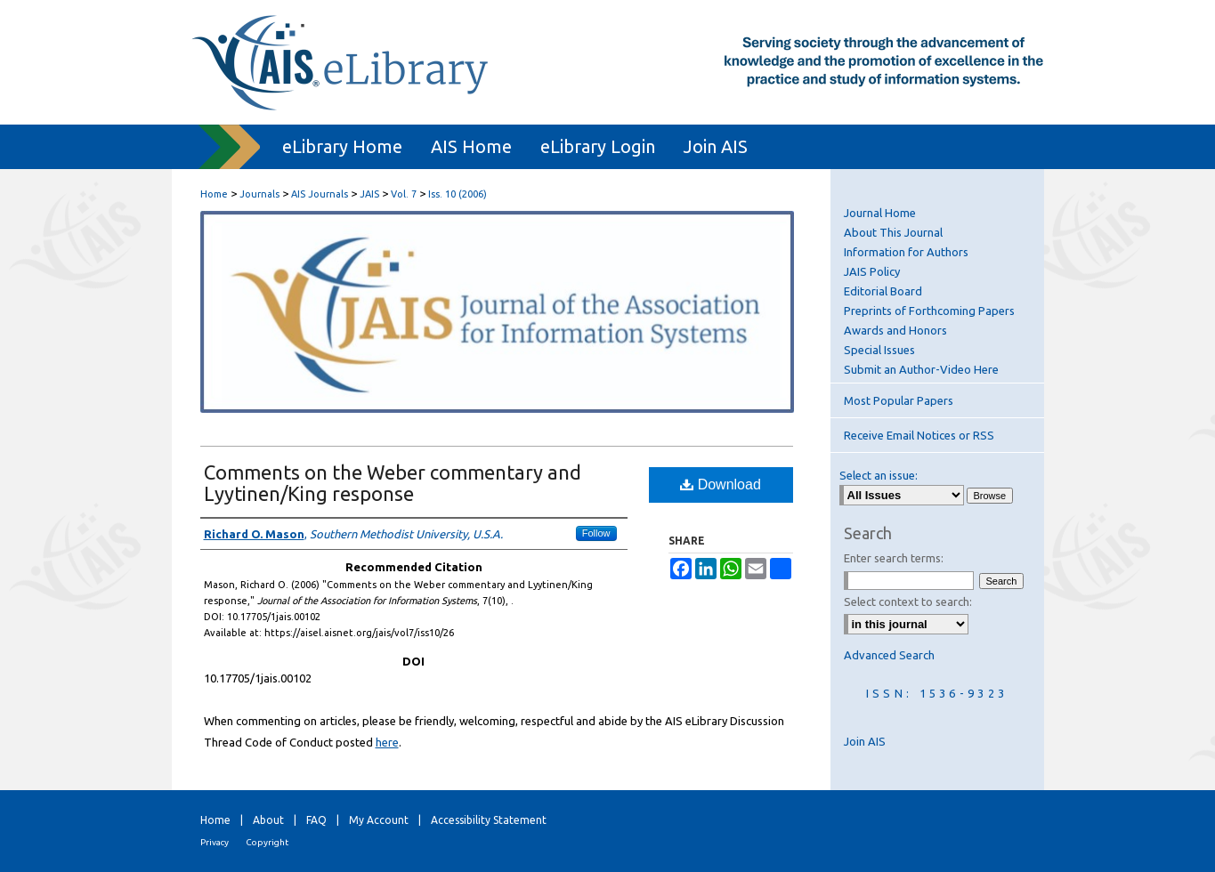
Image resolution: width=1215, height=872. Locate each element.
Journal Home (880, 212)
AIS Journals (319, 194)
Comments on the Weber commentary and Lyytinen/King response (392, 483)
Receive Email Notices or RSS (919, 435)
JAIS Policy (872, 271)
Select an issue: (878, 475)
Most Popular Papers (898, 400)
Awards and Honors (895, 330)
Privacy (214, 842)
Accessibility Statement (489, 820)
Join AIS (865, 741)
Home (214, 194)
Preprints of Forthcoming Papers (929, 310)
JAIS (369, 194)
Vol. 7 (404, 194)
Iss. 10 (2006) (457, 194)
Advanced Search (889, 655)
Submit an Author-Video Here (921, 369)
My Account (379, 820)
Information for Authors (906, 252)
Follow (596, 533)
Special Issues (879, 349)
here (387, 742)
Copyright (267, 842)
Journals (259, 194)
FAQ (316, 820)
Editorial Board (883, 291)
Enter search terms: (894, 558)
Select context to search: (908, 601)
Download (720, 484)
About (268, 820)
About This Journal (893, 232)
